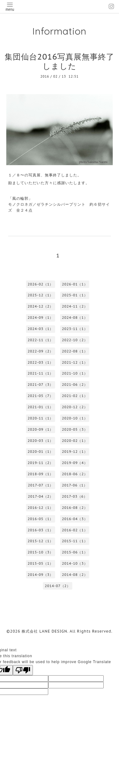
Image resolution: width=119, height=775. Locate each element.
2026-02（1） (40, 284)
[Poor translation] (23, 670)
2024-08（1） (75, 317)
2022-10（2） (75, 340)
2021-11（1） (40, 373)
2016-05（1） (40, 519)
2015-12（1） (40, 541)
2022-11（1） (40, 340)
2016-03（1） (40, 530)
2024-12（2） (40, 306)
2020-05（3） (75, 429)
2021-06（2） (75, 384)
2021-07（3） (40, 384)
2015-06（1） (75, 552)
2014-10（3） (75, 563)
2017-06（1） (74, 485)
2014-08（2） (75, 574)
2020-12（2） (75, 407)
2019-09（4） (75, 463)
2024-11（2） (75, 306)
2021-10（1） (75, 373)
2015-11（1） (75, 541)
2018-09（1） (40, 474)
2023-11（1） (75, 329)
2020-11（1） (40, 418)
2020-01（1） (40, 451)
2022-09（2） (40, 351)
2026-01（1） (75, 284)
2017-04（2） (40, 496)
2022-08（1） (75, 351)
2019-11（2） (40, 463)
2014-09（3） (40, 574)
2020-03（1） (40, 440)
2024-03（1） (40, 329)
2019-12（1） (75, 451)
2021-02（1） (75, 396)
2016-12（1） (40, 507)
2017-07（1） (40, 485)
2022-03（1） (40, 362)
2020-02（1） (75, 440)
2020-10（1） (75, 418)
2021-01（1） (40, 407)
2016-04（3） (75, 519)
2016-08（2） (75, 507)
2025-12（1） (40, 295)
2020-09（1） (40, 429)
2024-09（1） (40, 317)
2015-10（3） (40, 552)
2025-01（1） (75, 295)
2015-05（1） (40, 563)
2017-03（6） (74, 496)
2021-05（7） (40, 396)
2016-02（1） (75, 530)
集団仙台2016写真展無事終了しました (59, 61)
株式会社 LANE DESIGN (44, 631)
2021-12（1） (75, 362)
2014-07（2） (57, 586)
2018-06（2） (75, 474)
